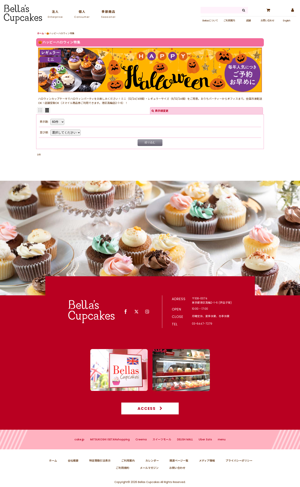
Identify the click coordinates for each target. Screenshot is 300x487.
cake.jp (79, 446)
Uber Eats (205, 446)
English (286, 20)
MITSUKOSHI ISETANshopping (110, 446)
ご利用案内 (229, 20)
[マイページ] (292, 10)
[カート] (268, 10)
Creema (141, 446)
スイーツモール (161, 446)
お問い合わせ (267, 20)
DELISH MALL (185, 446)
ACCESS (150, 415)
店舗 (248, 20)
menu (222, 446)
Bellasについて (210, 20)
